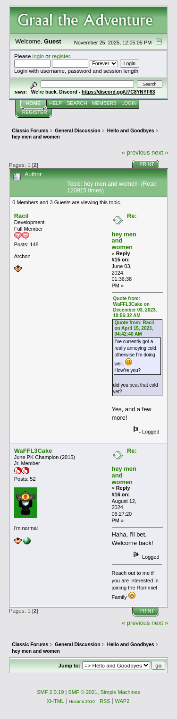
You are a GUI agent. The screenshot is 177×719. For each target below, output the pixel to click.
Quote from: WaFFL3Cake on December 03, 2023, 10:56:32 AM (135, 307)
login (38, 56)
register (61, 56)
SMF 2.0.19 (50, 692)
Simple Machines (120, 692)
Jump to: (69, 665)
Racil (21, 215)
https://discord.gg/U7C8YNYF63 (118, 92)
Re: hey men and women (124, 231)
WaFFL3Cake (33, 450)
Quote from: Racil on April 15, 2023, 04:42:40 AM (134, 328)
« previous (136, 152)
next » (160, 152)
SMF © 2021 (82, 692)
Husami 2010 (82, 701)
